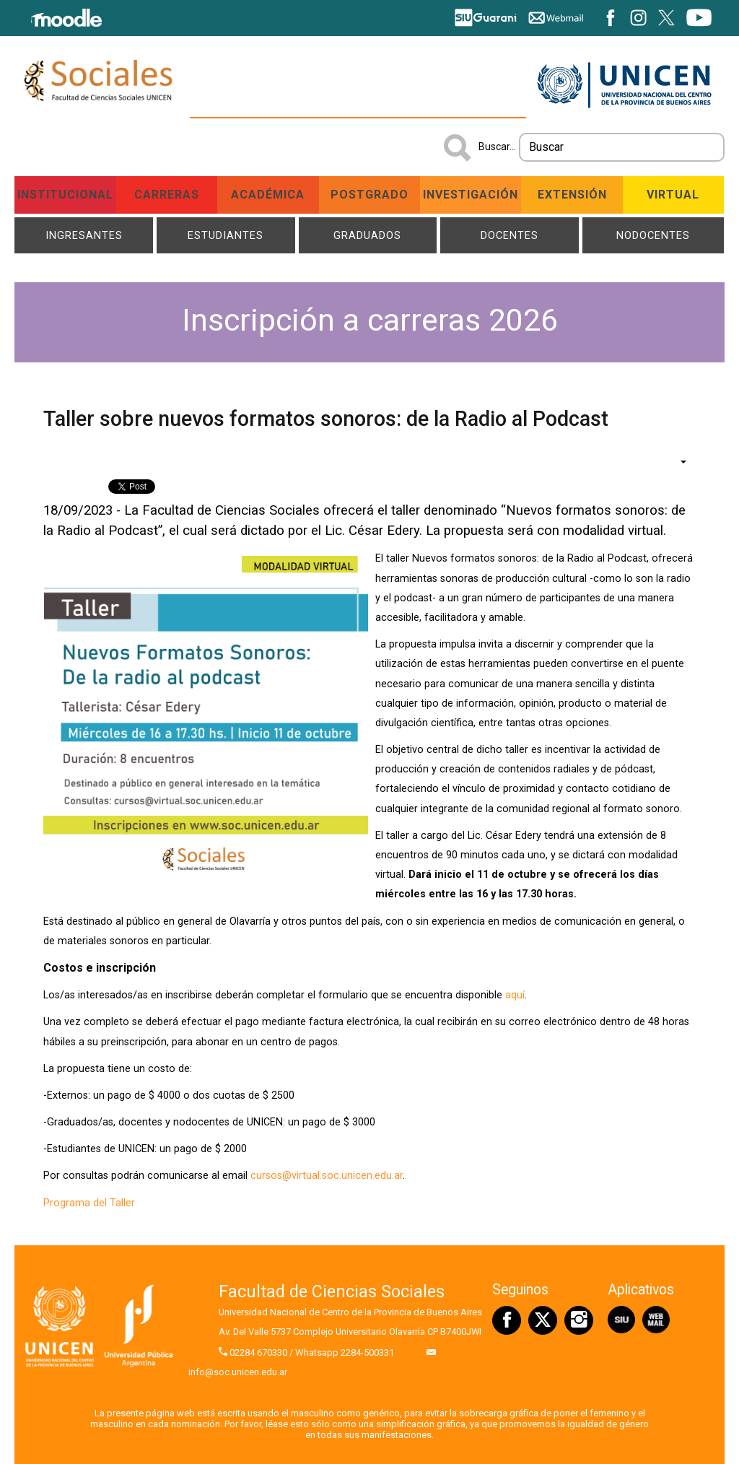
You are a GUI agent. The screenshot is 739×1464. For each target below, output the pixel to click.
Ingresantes (84, 235)
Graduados (367, 235)
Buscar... (497, 146)
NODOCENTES (653, 235)
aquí (515, 995)
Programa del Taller (89, 1203)
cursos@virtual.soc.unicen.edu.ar (326, 1176)
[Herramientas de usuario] (676, 461)
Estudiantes (225, 235)
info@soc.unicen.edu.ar (237, 1372)
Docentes (509, 235)
